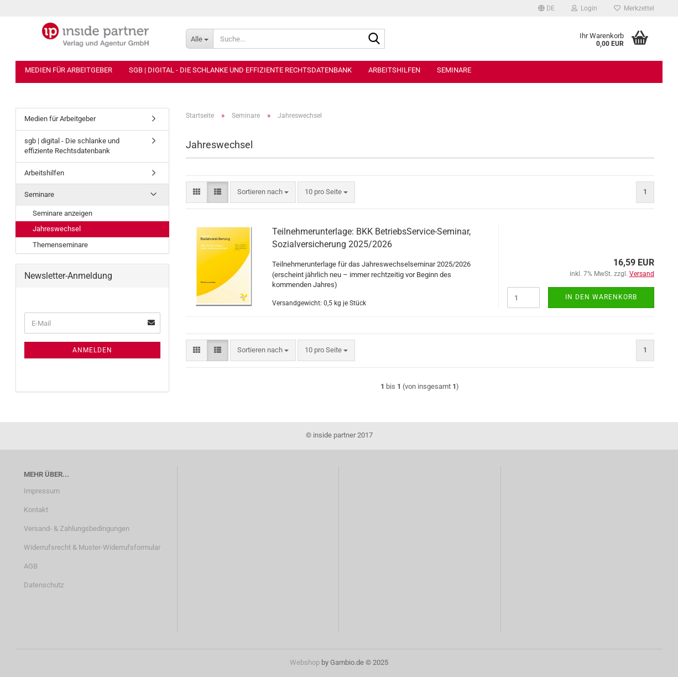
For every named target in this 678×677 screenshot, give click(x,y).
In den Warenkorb (601, 297)
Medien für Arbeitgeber (68, 70)
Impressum (42, 491)
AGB (31, 566)
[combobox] (263, 192)
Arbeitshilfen (394, 70)
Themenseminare (60, 245)
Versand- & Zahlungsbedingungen (76, 528)
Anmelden (92, 350)
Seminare (454, 70)
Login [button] (584, 8)
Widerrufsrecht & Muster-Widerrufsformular (92, 547)
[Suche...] (199, 39)
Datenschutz (44, 585)
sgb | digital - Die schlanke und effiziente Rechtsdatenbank (240, 70)
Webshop (305, 662)
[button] (546, 8)
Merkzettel (634, 8)
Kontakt (36, 510)
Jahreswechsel (57, 229)
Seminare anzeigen (62, 213)
